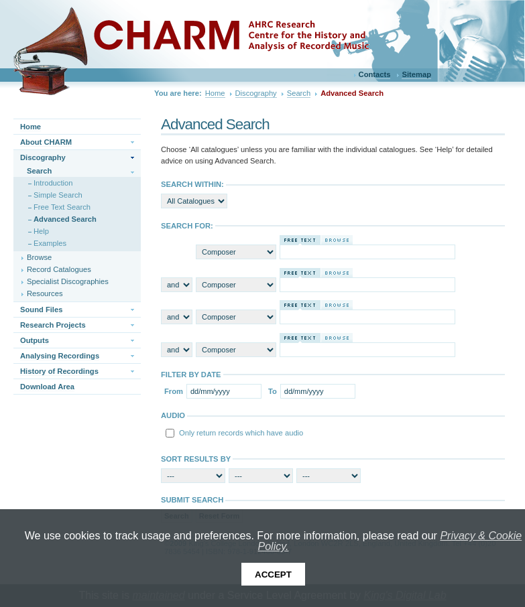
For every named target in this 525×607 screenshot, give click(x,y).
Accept (273, 574)
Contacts (375, 74)
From (173, 391)
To (272, 391)
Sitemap (416, 74)
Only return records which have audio (241, 433)
